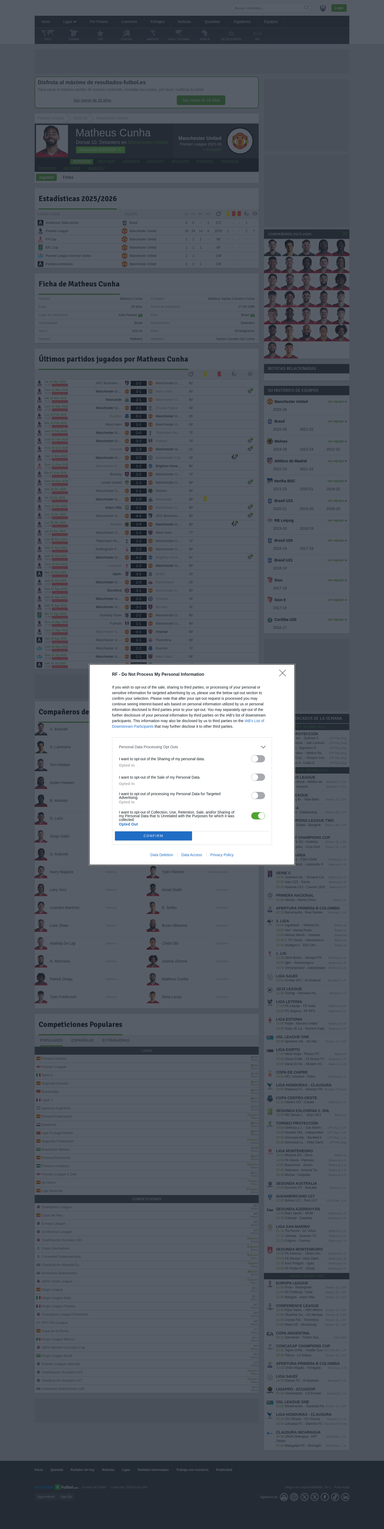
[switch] (258, 758)
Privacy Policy (222, 855)
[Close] (284, 675)
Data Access (191, 855)
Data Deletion (161, 855)
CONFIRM (153, 836)
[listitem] (192, 747)
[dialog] (192, 764)
